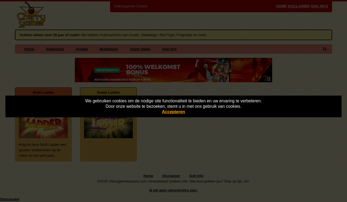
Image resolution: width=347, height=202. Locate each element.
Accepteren (173, 111)
